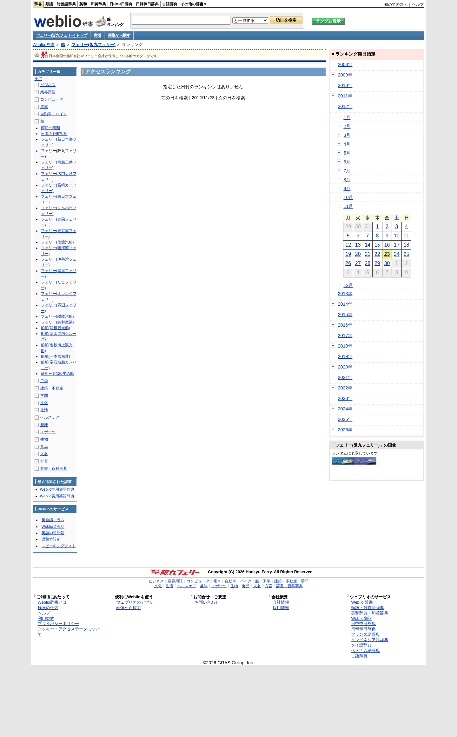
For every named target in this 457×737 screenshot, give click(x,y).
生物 (44, 439)
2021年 (345, 377)
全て (38, 79)
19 (348, 254)
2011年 (345, 95)
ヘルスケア (49, 417)
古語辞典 (169, 4)
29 (377, 263)
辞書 (38, 4)
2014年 (345, 304)
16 (387, 245)
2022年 (345, 387)
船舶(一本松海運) (55, 356)
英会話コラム (53, 520)
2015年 (345, 314)
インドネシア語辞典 (369, 639)
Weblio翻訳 (361, 618)
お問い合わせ (207, 602)
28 (367, 263)
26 (348, 263)
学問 (44, 395)
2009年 (345, 74)
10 (397, 235)
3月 (346, 135)
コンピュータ (51, 99)
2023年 (345, 398)
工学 (44, 381)
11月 (348, 206)
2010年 (345, 85)
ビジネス (48, 85)
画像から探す (119, 35)
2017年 (345, 335)
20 (358, 254)
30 (387, 263)
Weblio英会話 (53, 526)
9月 (346, 188)
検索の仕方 (48, 607)
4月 (346, 144)
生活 (44, 410)
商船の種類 (50, 128)
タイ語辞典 (361, 645)
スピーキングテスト (59, 546)
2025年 (345, 419)
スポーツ (48, 432)
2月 (346, 126)
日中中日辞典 (120, 4)
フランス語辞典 (365, 634)
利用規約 (46, 618)
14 (367, 245)
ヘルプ (418, 4)
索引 (97, 35)
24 (397, 254)
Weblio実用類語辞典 (57, 489)
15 (377, 245)
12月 (348, 285)
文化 (44, 403)
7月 (346, 170)
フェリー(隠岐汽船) (57, 316)
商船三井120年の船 (57, 373)
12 (348, 245)
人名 (44, 454)
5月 (346, 153)
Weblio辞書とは (52, 602)
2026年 (345, 429)
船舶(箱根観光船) (55, 328)
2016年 (345, 325)
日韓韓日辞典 (147, 4)
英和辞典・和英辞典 (369, 613)
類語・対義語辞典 (60, 4)
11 (406, 235)
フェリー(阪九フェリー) (93, 44)
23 (387, 254)
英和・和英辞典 (92, 4)
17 (397, 245)
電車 (44, 106)
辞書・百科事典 (53, 468)
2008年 (345, 64)
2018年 (345, 346)
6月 (346, 161)
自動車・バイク (53, 114)
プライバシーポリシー (58, 623)
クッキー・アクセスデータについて (69, 632)
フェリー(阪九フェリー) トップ (61, 35)
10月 (348, 197)
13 (358, 245)
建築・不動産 (51, 388)
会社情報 (281, 602)
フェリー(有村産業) (57, 322)
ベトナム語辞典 (365, 650)
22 (377, 254)
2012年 (345, 106)
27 (358, 263)
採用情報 (281, 607)
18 (406, 245)
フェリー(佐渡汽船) (57, 242)
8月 (346, 179)
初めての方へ (395, 4)
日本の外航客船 (54, 133)
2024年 (345, 408)
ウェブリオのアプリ (134, 602)
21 (367, 254)
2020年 (345, 366)
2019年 (345, 356)
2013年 (345, 293)
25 (406, 254)
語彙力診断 (51, 539)
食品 (44, 446)
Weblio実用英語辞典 (57, 496)
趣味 (44, 424)
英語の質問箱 (53, 533)
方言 (44, 461)
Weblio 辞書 (44, 44)
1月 (346, 117)
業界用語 (48, 92)
